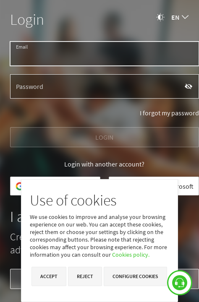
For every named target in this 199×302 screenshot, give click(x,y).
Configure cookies (135, 276)
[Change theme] (160, 17)
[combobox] (180, 17)
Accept (49, 276)
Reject (85, 276)
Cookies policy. (130, 254)
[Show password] (189, 86)
